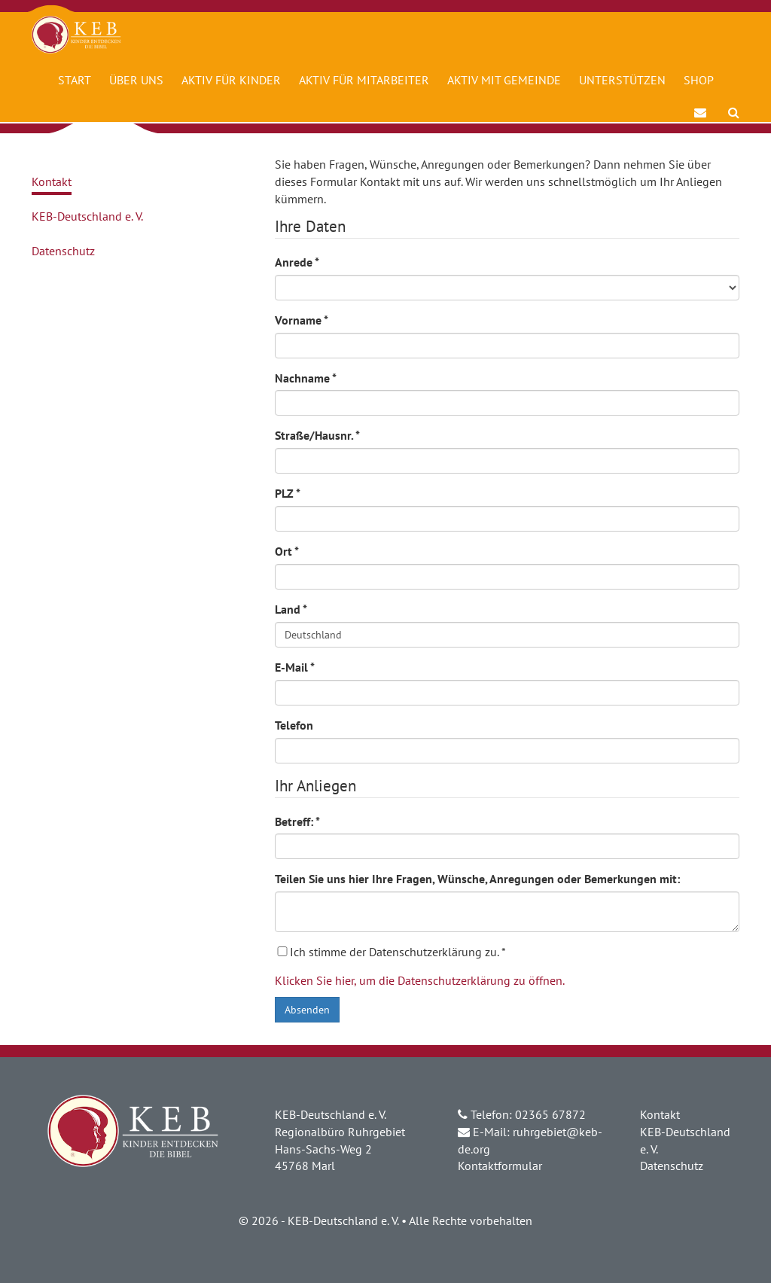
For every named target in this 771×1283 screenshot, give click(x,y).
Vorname (301, 320)
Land (291, 609)
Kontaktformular (500, 1165)
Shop (699, 79)
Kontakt (52, 181)
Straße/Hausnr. (317, 435)
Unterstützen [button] (622, 79)
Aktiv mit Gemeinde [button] (504, 79)
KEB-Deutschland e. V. (87, 216)
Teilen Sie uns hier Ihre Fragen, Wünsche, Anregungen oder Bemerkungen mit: (477, 878)
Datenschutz (63, 250)
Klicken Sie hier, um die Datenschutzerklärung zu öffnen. (420, 980)
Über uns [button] (136, 79)
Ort (287, 551)
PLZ (287, 493)
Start (74, 79)
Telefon (294, 725)
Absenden (307, 1009)
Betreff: (297, 821)
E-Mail (295, 667)
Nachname (306, 378)
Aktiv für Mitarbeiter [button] (364, 79)
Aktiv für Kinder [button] (231, 79)
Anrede (297, 262)
